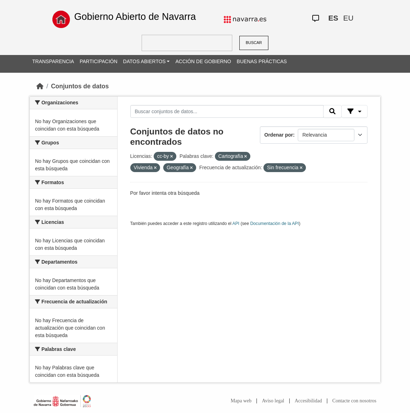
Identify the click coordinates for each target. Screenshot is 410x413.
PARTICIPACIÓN (99, 61)
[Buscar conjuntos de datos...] (227, 111)
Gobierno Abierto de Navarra (135, 16)
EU (348, 18)
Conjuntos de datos (80, 86)
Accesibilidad (308, 400)
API (235, 223)
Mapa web (241, 400)
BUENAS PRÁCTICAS (262, 61)
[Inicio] (40, 86)
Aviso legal (273, 400)
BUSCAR (254, 42)
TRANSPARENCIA (53, 61)
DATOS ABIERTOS (144, 61)
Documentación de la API (274, 223)
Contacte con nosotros (354, 400)
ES (333, 18)
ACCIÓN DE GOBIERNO (203, 61)
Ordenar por (278, 135)
